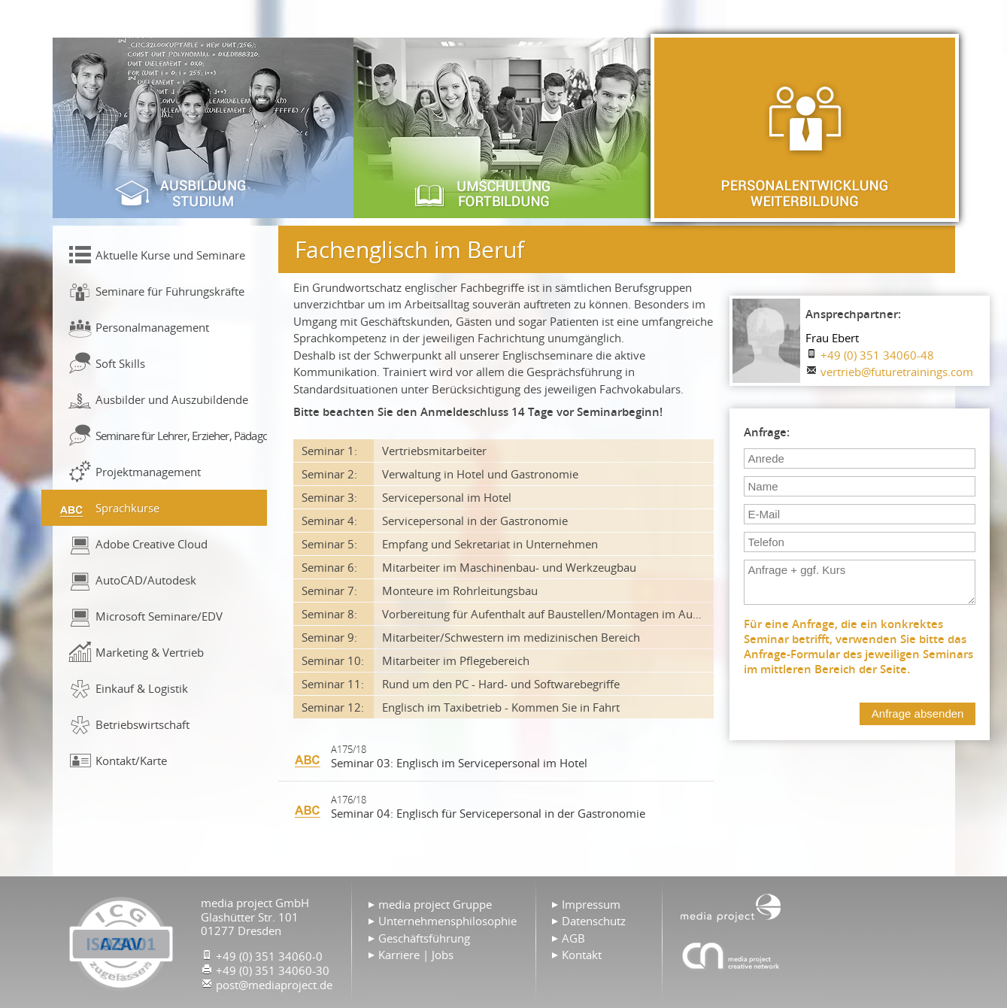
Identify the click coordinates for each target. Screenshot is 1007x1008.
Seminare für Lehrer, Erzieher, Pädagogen (181, 435)
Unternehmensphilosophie (447, 920)
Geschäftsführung (424, 938)
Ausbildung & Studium (203, 128)
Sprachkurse (127, 507)
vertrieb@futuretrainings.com (896, 371)
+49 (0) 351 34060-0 (269, 956)
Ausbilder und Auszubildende (172, 399)
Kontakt (582, 954)
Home (731, 906)
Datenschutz (594, 920)
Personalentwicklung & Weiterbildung (804, 128)
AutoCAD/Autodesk (146, 579)
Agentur (731, 955)
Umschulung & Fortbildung (503, 128)
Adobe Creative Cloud (152, 543)
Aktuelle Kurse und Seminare (170, 255)
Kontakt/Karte (131, 760)
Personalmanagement (152, 327)
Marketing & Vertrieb (150, 652)
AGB (573, 938)
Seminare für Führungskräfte (170, 291)
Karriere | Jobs (415, 954)
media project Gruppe (435, 904)
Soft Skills (120, 363)
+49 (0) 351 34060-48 (877, 355)
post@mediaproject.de (274, 984)
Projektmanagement (148, 471)
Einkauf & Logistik (142, 688)
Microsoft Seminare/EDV (159, 616)
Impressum (591, 904)
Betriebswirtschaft (143, 724)
